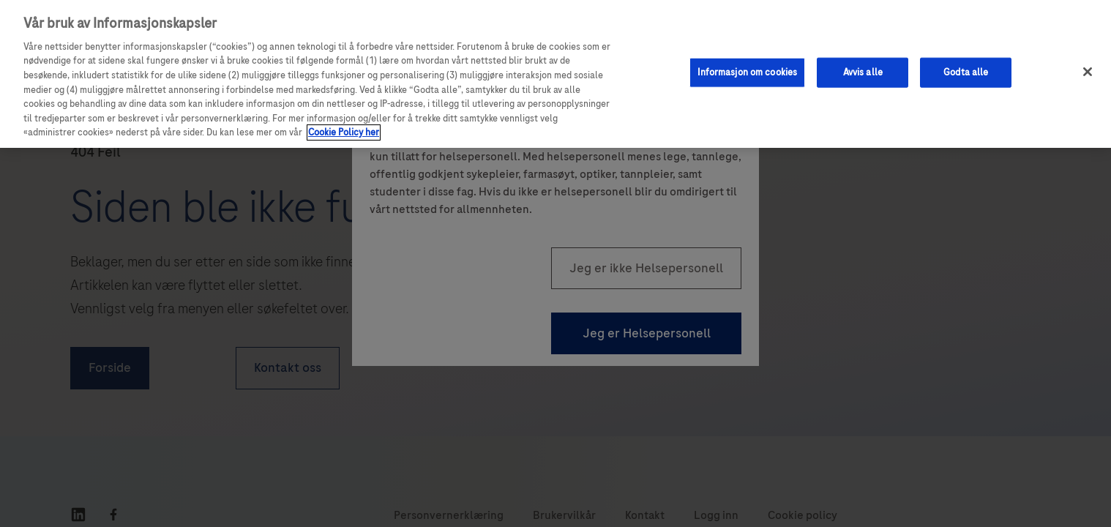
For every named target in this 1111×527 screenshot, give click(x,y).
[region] (555, 74)
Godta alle (965, 71)
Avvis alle (863, 71)
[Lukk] (1087, 72)
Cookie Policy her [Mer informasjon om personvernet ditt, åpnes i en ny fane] (343, 132)
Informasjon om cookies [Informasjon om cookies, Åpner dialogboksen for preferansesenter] (747, 71)
